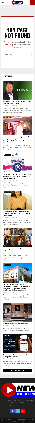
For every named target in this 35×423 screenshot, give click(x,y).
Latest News (7, 76)
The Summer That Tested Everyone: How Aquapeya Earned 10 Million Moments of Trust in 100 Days (17, 176)
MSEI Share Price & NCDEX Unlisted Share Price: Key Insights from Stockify (17, 102)
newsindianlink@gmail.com (21, 406)
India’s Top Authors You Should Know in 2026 (16, 250)
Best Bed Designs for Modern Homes (15, 323)
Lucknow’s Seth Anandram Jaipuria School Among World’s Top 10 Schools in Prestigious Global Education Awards (17, 139)
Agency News (7, 82)
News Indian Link (21, 421)
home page (9, 45)
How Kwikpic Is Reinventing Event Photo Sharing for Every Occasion (16, 356)
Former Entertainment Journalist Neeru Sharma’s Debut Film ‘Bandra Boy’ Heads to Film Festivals (17, 213)
